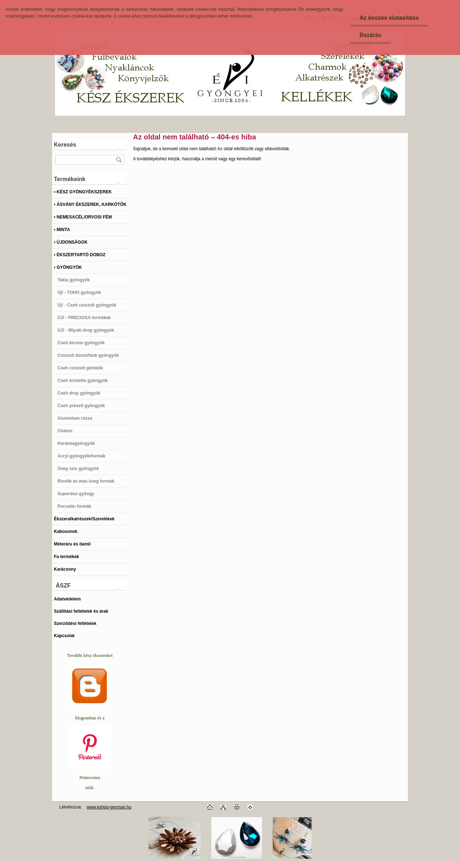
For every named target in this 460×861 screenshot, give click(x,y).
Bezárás (370, 35)
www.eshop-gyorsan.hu (109, 807)
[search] (118, 159)
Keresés (65, 145)
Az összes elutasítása (389, 18)
